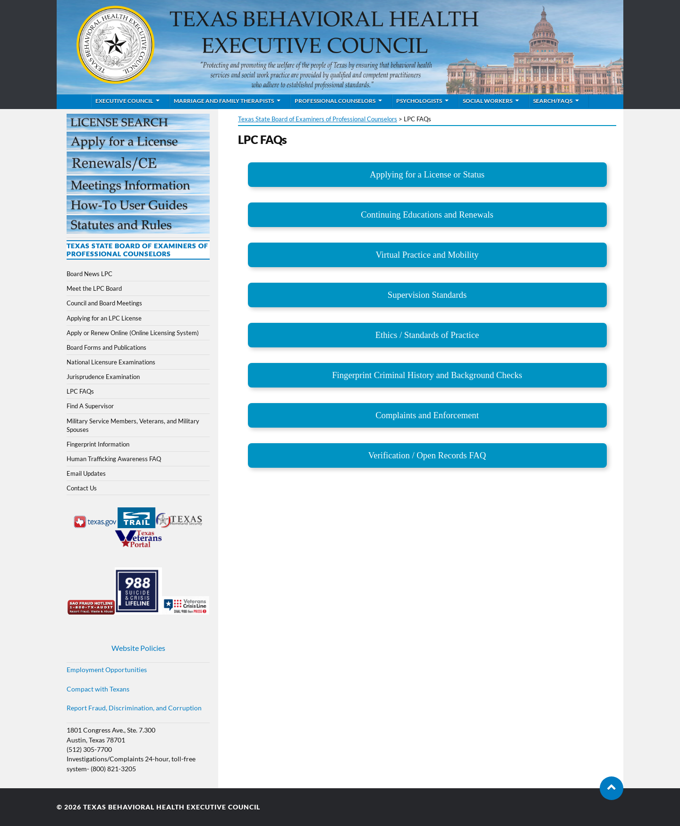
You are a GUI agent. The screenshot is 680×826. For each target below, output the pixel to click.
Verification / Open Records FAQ (427, 455)
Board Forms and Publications (106, 347)
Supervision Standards (427, 295)
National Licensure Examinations (111, 362)
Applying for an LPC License (104, 318)
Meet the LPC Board (94, 288)
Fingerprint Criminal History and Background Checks (427, 375)
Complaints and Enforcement (427, 415)
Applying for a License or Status (427, 174)
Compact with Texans (98, 689)
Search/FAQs (552, 100)
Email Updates (86, 473)
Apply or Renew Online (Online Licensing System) (133, 333)
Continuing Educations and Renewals (427, 214)
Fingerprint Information (98, 444)
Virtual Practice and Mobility (426, 255)
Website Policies (138, 647)
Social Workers (487, 100)
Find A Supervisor (90, 406)
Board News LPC (89, 274)
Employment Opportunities (107, 670)
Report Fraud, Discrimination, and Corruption (134, 708)
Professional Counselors (335, 100)
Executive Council (124, 100)
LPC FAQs (80, 391)
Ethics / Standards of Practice (427, 335)
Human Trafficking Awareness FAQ (114, 459)
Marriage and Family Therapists (224, 100)
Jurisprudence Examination (103, 376)
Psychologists (419, 100)
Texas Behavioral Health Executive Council (171, 807)
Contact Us (82, 488)
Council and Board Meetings (104, 303)
